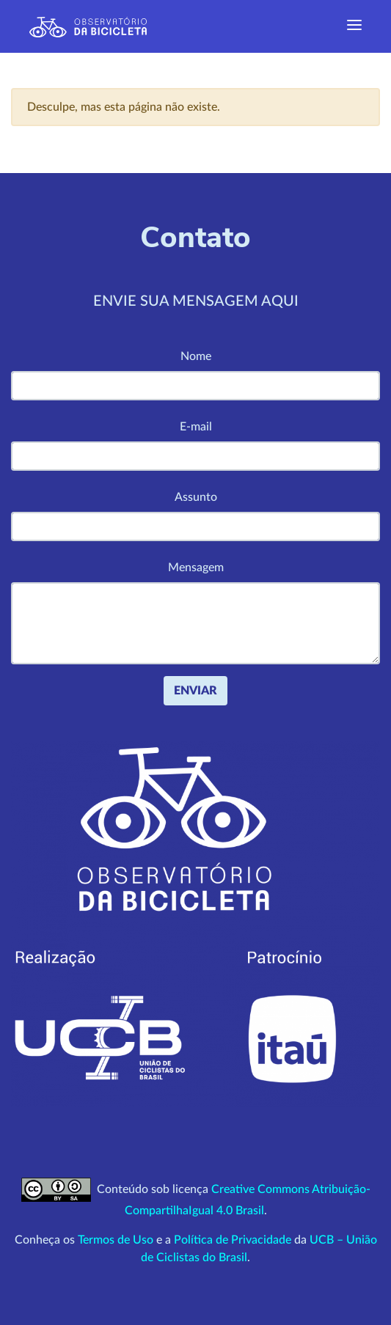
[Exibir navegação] (354, 26)
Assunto (196, 497)
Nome (195, 356)
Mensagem (196, 567)
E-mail (196, 427)
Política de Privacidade (232, 1240)
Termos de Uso (115, 1240)
